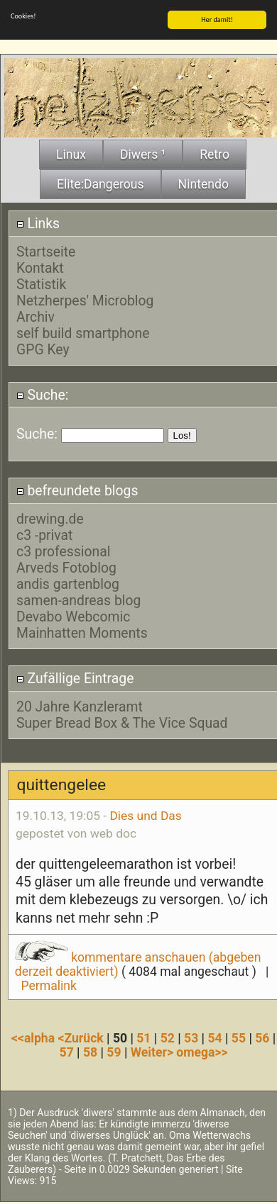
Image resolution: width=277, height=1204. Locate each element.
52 (168, 1037)
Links (38, 222)
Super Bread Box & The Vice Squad (122, 722)
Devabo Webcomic (73, 615)
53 (191, 1037)
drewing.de (50, 518)
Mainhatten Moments (82, 632)
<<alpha (34, 1037)
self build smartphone (83, 332)
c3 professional (63, 550)
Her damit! (217, 18)
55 (239, 1037)
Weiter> (154, 1051)
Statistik (41, 283)
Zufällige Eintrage (75, 677)
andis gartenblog (67, 583)
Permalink (49, 984)
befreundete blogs (77, 489)
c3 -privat (44, 534)
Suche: (42, 394)
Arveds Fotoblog (66, 566)
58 (90, 1051)
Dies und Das (145, 814)
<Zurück (82, 1037)
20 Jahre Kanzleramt (79, 705)
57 (67, 1051)
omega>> (201, 1051)
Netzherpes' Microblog (84, 299)
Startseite (45, 250)
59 (114, 1051)
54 (214, 1037)
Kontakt (40, 267)
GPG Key (43, 348)
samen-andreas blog (78, 599)
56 (262, 1037)
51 (143, 1037)
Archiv (35, 316)
